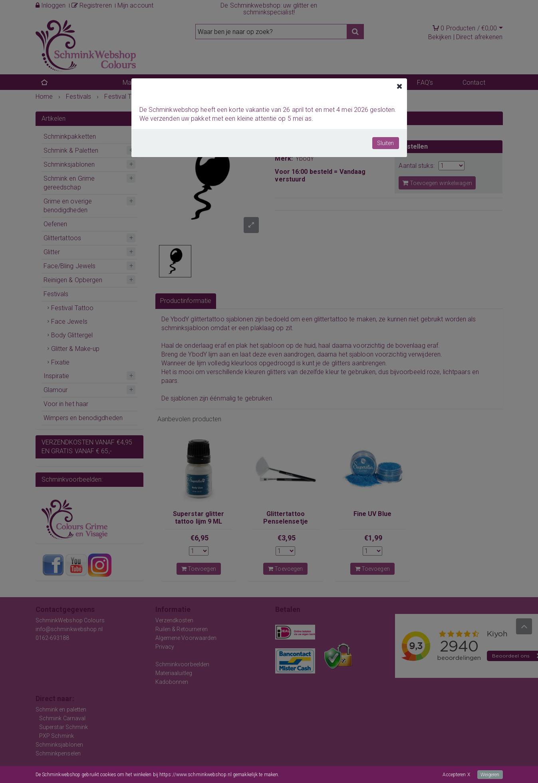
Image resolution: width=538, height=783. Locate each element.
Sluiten (385, 143)
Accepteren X (456, 774)
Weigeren (490, 774)
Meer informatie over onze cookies (315, 774)
